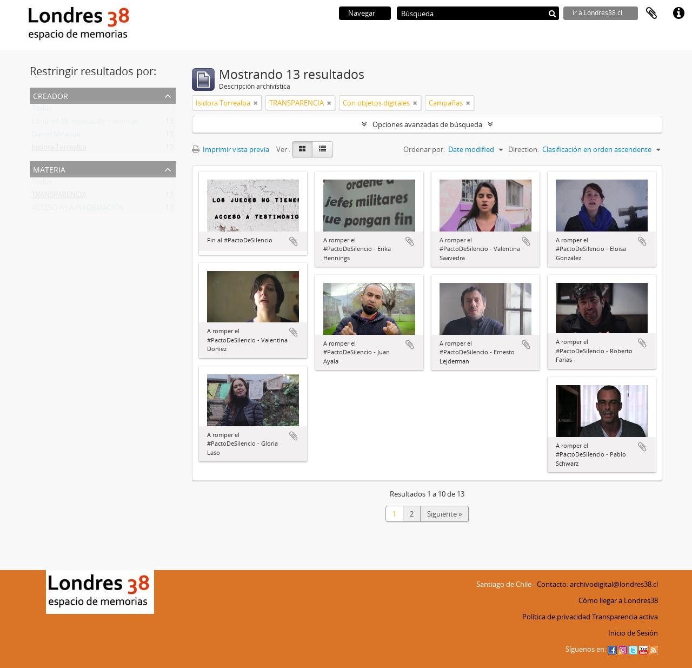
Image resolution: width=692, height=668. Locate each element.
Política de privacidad (556, 616)
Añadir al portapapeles (293, 241)
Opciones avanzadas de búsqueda (427, 124)
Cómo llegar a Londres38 (618, 600)
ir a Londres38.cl (597, 12)
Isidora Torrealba (59, 149)
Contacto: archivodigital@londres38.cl (597, 584)
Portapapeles (651, 13)
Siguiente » (444, 514)
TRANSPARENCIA (59, 197)
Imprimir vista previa (230, 149)
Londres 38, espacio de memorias (85, 123)
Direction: (523, 149)
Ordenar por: (424, 149)
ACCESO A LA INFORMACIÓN (78, 210)
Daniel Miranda (56, 136)
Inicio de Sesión (633, 633)
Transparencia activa (625, 616)
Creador (50, 95)
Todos (42, 110)
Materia (49, 168)
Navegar (361, 13)
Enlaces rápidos (678, 13)
